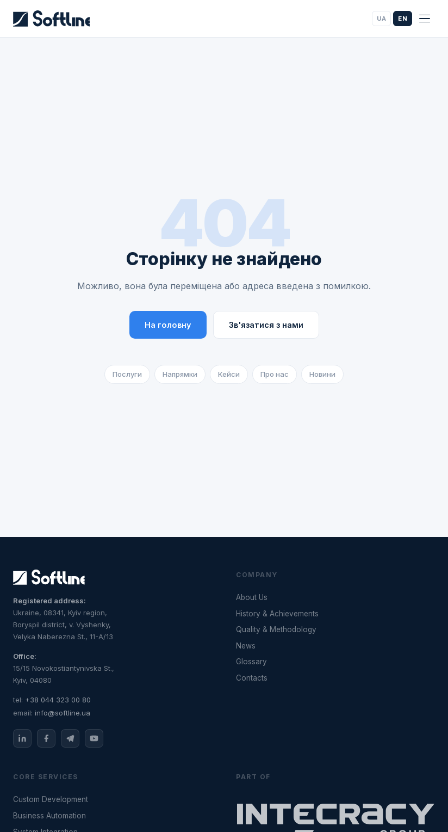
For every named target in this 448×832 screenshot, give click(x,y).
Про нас (274, 374)
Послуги (127, 374)
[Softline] (51, 18)
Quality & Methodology (276, 629)
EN (402, 18)
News (246, 645)
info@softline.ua (62, 712)
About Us (251, 597)
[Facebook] (46, 738)
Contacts (251, 678)
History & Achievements (277, 613)
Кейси (229, 374)
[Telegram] (70, 738)
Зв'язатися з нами (266, 324)
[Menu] (424, 18)
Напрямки (180, 374)
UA (382, 18)
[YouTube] (94, 738)
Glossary (251, 661)
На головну (168, 324)
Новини (322, 374)
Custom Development (50, 799)
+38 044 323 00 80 (58, 699)
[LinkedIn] (22, 738)
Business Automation (49, 815)
